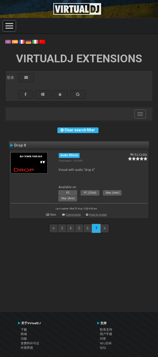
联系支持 (106, 329)
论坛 (103, 348)
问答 (103, 338)
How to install (98, 214)
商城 (24, 334)
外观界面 (27, 348)
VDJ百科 (106, 343)
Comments (73, 214)
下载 (24, 329)
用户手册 (106, 334)
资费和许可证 (30, 343)
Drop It (20, 145)
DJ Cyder (140, 154)
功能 (24, 338)
